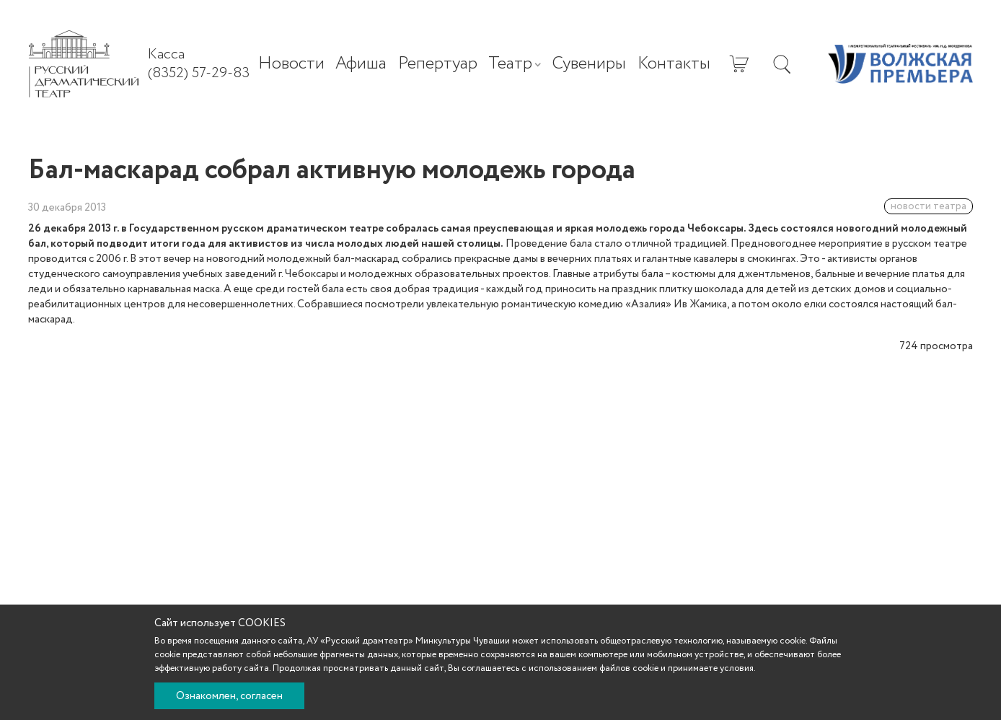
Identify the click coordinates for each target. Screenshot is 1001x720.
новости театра (928, 206)
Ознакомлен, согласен (229, 696)
